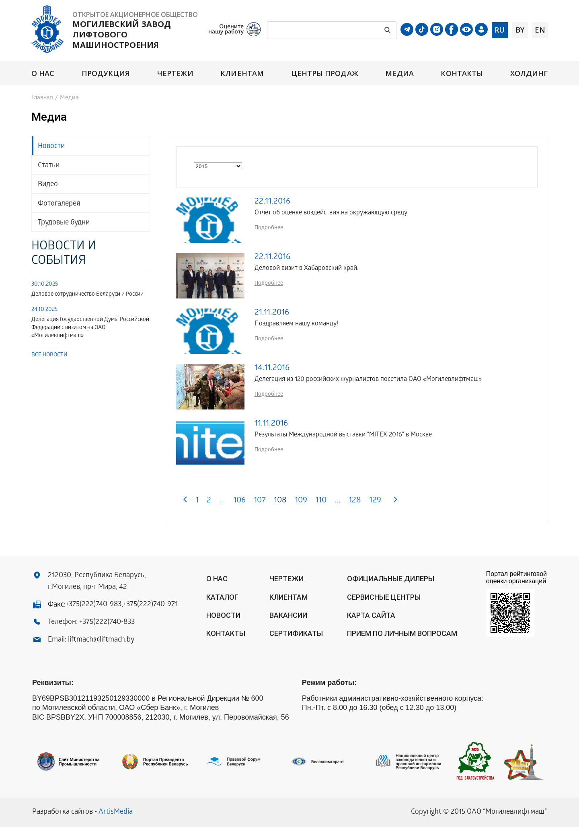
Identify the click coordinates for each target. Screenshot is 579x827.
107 (260, 501)
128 (355, 501)
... (222, 501)
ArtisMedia (116, 812)
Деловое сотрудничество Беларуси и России (87, 294)
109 (301, 501)
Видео (48, 185)
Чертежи (175, 73)
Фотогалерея (59, 204)
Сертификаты (296, 633)
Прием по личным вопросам (402, 633)
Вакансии (288, 615)
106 (239, 501)
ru (500, 30)
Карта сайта (371, 615)
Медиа (399, 73)
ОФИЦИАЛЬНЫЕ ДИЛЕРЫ (390, 578)
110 (320, 501)
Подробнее (269, 228)
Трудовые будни (64, 223)
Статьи (49, 166)
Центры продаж (324, 73)
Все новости (49, 355)
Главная (42, 98)
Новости (51, 146)
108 (280, 501)
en (540, 30)
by (519, 30)
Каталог (222, 597)
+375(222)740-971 (150, 605)
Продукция (106, 73)
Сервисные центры (384, 597)
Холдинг (529, 73)
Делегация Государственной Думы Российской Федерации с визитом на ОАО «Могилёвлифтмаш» (90, 328)
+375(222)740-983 (93, 605)
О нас (42, 73)
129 (375, 501)
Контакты (462, 73)
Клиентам (242, 73)
